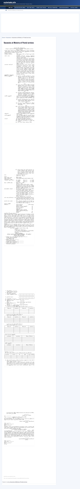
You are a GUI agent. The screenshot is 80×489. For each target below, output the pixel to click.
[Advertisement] (39, 23)
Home (11, 7)
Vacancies (8, 37)
